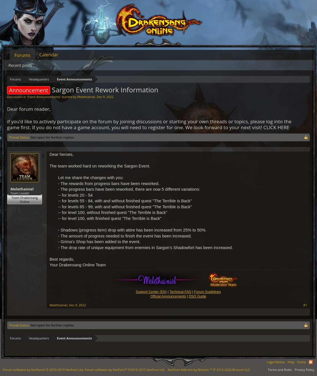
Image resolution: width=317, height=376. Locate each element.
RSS (311, 362)
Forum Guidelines (207, 292)
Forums (22, 55)
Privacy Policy (304, 369)
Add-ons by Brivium (209, 369)
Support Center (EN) (151, 292)
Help (291, 362)
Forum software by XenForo (43, 369)
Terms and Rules (280, 369)
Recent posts (20, 65)
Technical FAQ (180, 292)
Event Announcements (43, 97)
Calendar (48, 55)
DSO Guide (197, 296)
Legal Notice (276, 362)
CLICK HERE (277, 127)
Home (301, 362)
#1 (305, 305)
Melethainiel (86, 97)
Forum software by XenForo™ (125, 369)
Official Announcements (168, 296)
